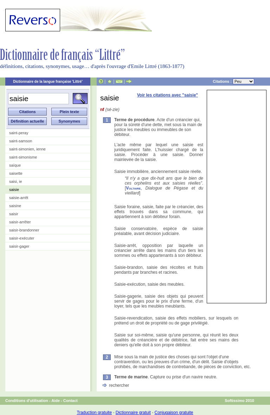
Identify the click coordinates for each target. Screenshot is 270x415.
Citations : (233, 81)
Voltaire (133, 188)
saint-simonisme (23, 157)
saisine (15, 206)
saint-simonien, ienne (27, 149)
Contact (70, 400)
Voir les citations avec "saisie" (167, 95)
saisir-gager (19, 246)
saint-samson (20, 141)
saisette (15, 173)
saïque (15, 165)
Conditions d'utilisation (26, 400)
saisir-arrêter (20, 222)
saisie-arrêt (18, 198)
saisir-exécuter (21, 238)
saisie (14, 189)
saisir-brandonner (24, 230)
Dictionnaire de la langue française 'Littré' (48, 81)
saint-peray (18, 133)
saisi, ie (15, 181)
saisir (13, 214)
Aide (55, 400)
